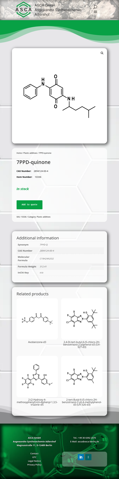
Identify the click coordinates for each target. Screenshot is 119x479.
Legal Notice (34, 460)
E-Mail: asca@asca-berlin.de (84, 441)
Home (19, 153)
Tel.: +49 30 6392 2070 (84, 437)
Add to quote (29, 204)
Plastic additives (30, 153)
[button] (102, 53)
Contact (34, 453)
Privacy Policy (34, 464)
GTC (34, 457)
